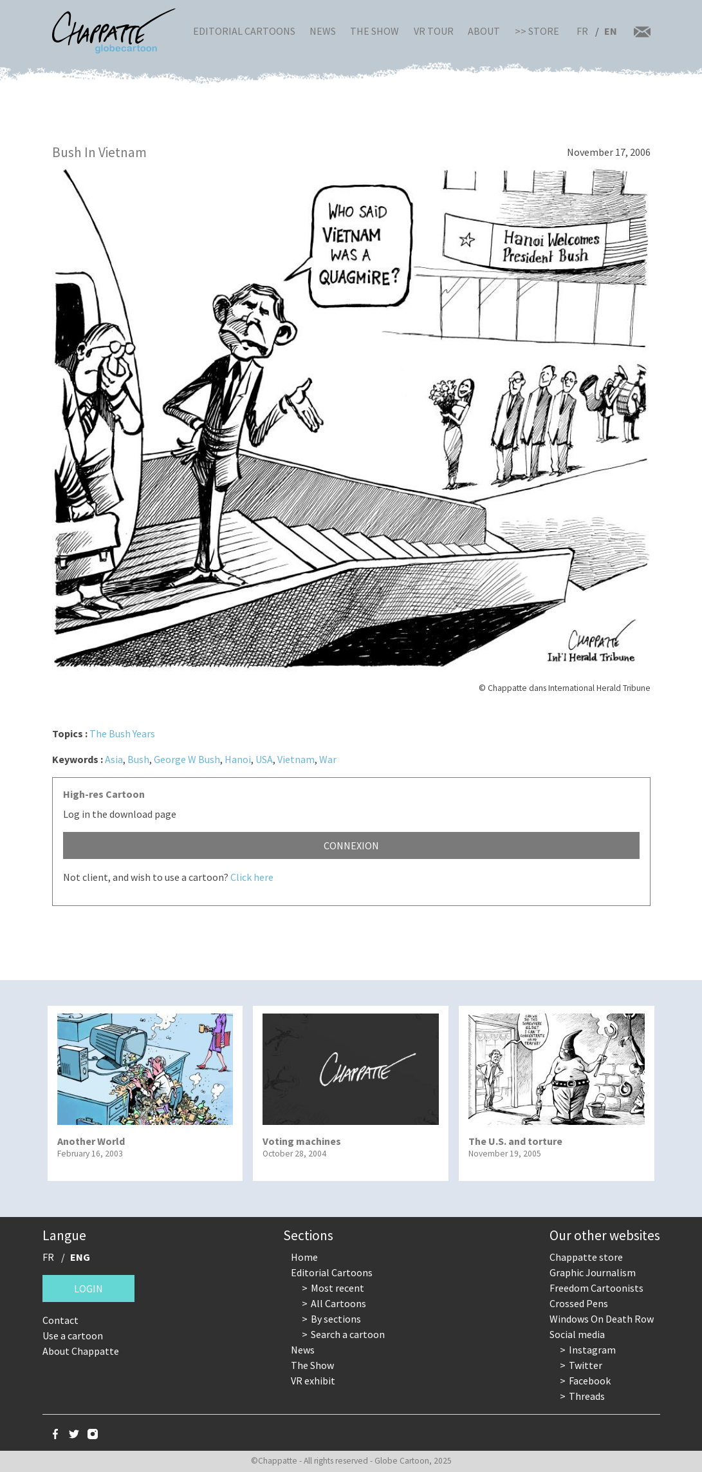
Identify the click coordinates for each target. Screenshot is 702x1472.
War (328, 759)
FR (582, 30)
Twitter (585, 1365)
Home (304, 1256)
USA (264, 759)
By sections (336, 1318)
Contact (60, 1320)
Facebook (590, 1380)
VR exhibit (313, 1380)
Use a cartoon (72, 1335)
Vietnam (296, 759)
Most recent (337, 1287)
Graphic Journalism (593, 1272)
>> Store (537, 30)
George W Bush (187, 759)
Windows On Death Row (602, 1318)
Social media (577, 1334)
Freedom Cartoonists (596, 1287)
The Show (374, 30)
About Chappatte (80, 1351)
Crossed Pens (579, 1303)
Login (88, 1288)
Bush (138, 759)
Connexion (351, 845)
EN (610, 30)
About (484, 30)
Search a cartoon (348, 1334)
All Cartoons (338, 1303)
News (322, 30)
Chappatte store (586, 1256)
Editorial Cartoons (244, 30)
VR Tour (434, 30)
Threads (587, 1396)
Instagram (592, 1349)
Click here (251, 877)
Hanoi (238, 759)
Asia (114, 759)
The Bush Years (122, 733)
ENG (80, 1256)
